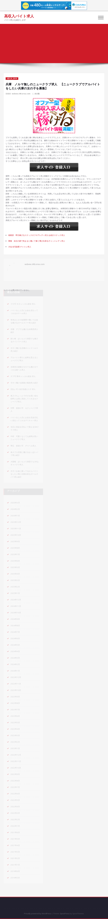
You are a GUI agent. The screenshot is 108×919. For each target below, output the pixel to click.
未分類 (37, 93)
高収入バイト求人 (19, 16)
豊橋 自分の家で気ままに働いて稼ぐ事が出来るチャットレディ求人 (36, 241)
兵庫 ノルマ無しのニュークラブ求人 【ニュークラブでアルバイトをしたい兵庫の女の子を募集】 (83, 35)
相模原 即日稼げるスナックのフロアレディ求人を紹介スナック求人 (36, 235)
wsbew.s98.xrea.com (21, 93)
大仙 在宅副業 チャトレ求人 (19, 246)
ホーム (103, 31)
